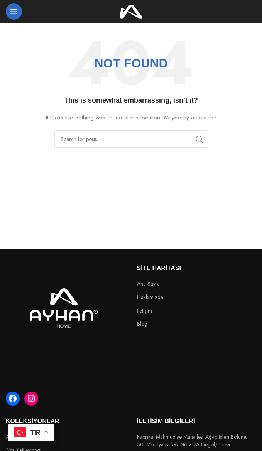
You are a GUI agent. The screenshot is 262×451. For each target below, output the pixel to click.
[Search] (131, 139)
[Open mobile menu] (14, 11)
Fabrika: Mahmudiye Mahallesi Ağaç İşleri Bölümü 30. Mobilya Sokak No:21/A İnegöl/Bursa (192, 440)
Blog (142, 324)
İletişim (144, 311)
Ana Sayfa (148, 284)
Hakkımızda (150, 297)
